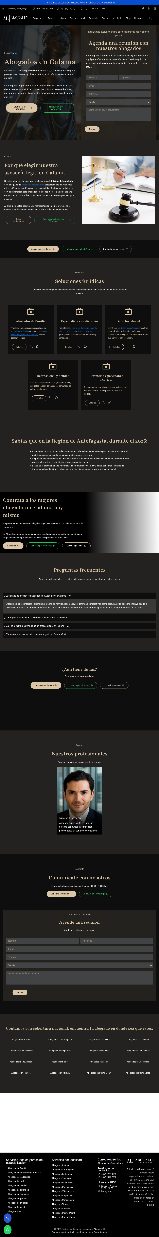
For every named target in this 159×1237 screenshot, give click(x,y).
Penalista (93, 18)
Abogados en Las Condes (138, 1053)
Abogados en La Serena (99, 1042)
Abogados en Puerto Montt (99, 1075)
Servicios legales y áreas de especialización (24, 1161)
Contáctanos (108, 2)
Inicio (6, 53)
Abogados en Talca (60, 1064)
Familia (51, 18)
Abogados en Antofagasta (60, 1042)
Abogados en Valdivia (60, 1075)
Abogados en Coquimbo (138, 1042)
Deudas (73, 18)
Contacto (117, 18)
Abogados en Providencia (21, 1064)
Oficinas (105, 18)
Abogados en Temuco (21, 1075)
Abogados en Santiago (99, 1053)
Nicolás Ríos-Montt (71, 820)
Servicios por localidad (67, 1160)
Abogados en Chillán (99, 1064)
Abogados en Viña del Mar (21, 1053)
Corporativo (38, 18)
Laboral (62, 18)
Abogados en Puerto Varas (138, 1075)
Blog (128, 18)
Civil (83, 18)
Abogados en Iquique (21, 1042)
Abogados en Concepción (138, 1064)
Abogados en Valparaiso (60, 1053)
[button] (150, 18)
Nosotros (138, 18)
